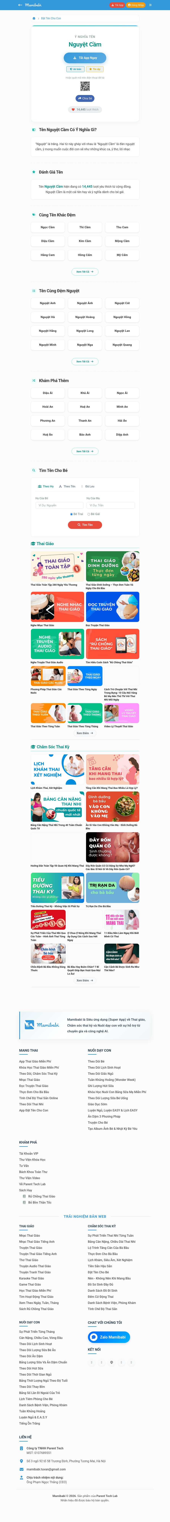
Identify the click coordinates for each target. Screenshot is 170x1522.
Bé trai (78, 514)
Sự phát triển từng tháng (37, 1332)
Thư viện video (29, 1178)
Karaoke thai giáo (31, 1279)
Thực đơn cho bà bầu (34, 1092)
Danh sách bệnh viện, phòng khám (112, 1303)
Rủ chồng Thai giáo (38, 1196)
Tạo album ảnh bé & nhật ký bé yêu (112, 1129)
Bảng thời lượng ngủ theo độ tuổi (43, 1381)
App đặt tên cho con (33, 1111)
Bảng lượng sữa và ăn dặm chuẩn (43, 1363)
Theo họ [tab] (47, 486)
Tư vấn (24, 1166)
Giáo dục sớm (97, 1104)
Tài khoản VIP (28, 1154)
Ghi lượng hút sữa (101, 1086)
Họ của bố (41, 498)
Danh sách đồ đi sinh (102, 1291)
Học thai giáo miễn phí (35, 1291)
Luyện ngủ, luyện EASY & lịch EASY (113, 1111)
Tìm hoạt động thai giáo (36, 1297)
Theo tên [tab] (70, 486)
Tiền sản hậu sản (100, 1266)
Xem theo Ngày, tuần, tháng (39, 1303)
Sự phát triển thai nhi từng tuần (111, 1236)
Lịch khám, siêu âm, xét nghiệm (110, 1260)
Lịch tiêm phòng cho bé (36, 1399)
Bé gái (95, 514)
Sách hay (25, 1190)
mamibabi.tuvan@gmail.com (46, 1470)
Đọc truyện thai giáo (33, 1086)
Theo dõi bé (96, 1062)
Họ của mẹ (93, 498)
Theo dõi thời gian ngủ (35, 1375)
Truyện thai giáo (30, 1248)
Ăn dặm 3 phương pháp (104, 1117)
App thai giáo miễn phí (35, 1062)
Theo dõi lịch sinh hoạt (104, 1068)
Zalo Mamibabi (108, 1337)
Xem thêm (85, 733)
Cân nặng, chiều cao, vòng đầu (41, 1338)
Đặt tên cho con (51, 18)
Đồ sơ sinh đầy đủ (100, 1285)
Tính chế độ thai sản (102, 1309)
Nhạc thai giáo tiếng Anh (37, 1242)
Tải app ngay (85, 58)
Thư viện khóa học (32, 1160)
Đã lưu (92, 486)
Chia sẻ (85, 98)
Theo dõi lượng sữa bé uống (108, 1098)
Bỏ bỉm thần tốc (37, 1203)
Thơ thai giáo (28, 1260)
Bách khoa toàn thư (33, 1172)
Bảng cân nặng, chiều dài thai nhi (111, 1242)
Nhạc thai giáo (29, 1080)
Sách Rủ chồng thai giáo (36, 1309)
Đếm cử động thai (101, 1297)
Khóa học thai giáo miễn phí (39, 1068)
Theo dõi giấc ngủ (100, 1074)
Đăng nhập (136, 5)
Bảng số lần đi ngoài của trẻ (39, 1393)
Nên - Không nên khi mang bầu (109, 1279)
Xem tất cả (84, 271)
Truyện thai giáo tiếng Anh (38, 1254)
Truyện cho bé (98, 1123)
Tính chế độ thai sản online (38, 1098)
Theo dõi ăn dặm (31, 1356)
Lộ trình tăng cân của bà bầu (108, 1248)
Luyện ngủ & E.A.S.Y (33, 1418)
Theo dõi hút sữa (31, 1369)
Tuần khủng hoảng (32, 1411)
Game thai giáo (30, 1285)
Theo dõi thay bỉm (32, 1387)
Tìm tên (85, 525)
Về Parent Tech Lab (32, 1184)
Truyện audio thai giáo (35, 1266)
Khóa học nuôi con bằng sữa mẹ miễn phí (117, 1092)
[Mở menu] (150, 5)
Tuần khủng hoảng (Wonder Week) (112, 1080)
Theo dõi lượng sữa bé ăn (37, 1350)
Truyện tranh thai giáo (35, 1272)
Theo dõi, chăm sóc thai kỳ (38, 1074)
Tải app (117, 5)
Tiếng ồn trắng (29, 1424)
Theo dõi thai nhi (31, 1104)
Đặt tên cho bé (98, 1272)
